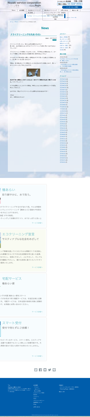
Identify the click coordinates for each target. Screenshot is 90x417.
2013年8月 (62, 147)
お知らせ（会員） (64, 47)
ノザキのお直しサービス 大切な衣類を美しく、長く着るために (69, 71)
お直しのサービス (64, 41)
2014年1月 (62, 141)
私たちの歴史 (37, 391)
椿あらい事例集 (63, 37)
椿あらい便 (75, 10)
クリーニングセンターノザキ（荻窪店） (69, 387)
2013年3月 (62, 151)
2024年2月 (63, 98)
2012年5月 (63, 162)
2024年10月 (63, 87)
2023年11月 (63, 102)
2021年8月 (63, 115)
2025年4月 (63, 81)
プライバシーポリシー (38, 400)
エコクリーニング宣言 (38, 393)
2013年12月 (63, 143)
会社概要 (21, 10)
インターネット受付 (72, 7)
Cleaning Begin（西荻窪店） (67, 389)
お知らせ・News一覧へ (72, 17)
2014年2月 (63, 139)
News (13, 10)
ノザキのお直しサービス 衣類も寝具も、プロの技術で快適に (69, 65)
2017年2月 (63, 126)
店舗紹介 (61, 385)
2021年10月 (63, 113)
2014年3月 (63, 136)
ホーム (11, 21)
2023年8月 (63, 104)
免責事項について (37, 402)
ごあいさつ (37, 389)
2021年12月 (63, 111)
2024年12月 (63, 83)
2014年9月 (63, 132)
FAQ (34, 398)
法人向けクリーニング (34, 10)
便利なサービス (63, 43)
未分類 (61, 49)
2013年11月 (63, 145)
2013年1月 (62, 156)
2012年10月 (63, 158)
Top (9, 385)
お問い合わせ (64, 10)
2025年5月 (63, 79)
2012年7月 (63, 160)
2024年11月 (63, 85)
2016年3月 (63, 128)
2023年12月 (63, 100)
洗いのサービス (63, 39)
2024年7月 (63, 90)
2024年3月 (63, 96)
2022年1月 (63, 109)
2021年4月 (63, 119)
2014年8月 (63, 134)
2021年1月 (62, 124)
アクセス (36, 387)
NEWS (35, 394)
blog (34, 404)
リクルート (36, 396)
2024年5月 (63, 92)
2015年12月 (63, 130)
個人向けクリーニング (50, 10)
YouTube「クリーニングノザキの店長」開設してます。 (69, 59)
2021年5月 (63, 117)
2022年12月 (63, 107)
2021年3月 (63, 121)
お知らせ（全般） (64, 45)
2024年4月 (63, 94)
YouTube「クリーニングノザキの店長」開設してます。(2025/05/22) (45, 16)
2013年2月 (63, 153)
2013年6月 (63, 149)
